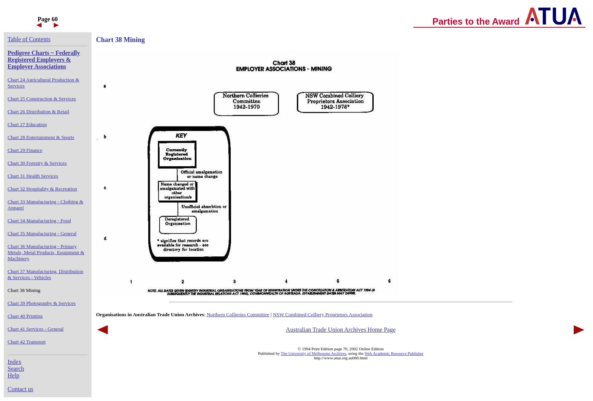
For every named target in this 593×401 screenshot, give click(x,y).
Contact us (20, 389)
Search (16, 368)
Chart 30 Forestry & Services (37, 163)
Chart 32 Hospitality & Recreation (42, 189)
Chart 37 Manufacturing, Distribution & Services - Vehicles (45, 274)
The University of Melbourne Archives (313, 353)
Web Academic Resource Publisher (394, 353)
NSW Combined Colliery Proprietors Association (323, 314)
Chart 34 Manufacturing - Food (39, 220)
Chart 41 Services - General (36, 329)
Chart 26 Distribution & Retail (38, 111)
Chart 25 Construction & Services (42, 98)
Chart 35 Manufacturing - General (42, 233)
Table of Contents (29, 39)
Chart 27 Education (27, 124)
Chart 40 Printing (25, 316)
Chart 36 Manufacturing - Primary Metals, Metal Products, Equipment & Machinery (46, 252)
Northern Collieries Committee (237, 314)
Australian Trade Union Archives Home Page (341, 329)
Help (13, 375)
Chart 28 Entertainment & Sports (41, 137)
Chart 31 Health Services (33, 176)
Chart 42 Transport (27, 342)
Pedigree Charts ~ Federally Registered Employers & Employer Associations (44, 60)
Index (14, 362)
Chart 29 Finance (25, 150)
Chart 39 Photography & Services (42, 303)
